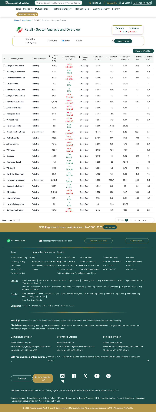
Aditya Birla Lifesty (15, 66)
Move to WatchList (143, 51)
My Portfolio (16, 269)
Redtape (10, 156)
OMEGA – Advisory (27, 14)
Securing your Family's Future (70, 265)
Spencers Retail (13, 162)
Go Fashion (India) (14, 210)
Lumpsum (36, 306)
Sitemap (22, 378)
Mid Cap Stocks (111, 287)
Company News (89, 280)
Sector (66, 41)
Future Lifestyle (13, 126)
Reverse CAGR (67, 306)
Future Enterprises (15, 204)
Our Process (108, 265)
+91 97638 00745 (28, 350)
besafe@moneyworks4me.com (57, 241)
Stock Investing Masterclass (44, 265)
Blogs (34, 257)
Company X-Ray (18, 261)
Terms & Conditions (125, 398)
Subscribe (112, 3)
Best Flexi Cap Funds (115, 294)
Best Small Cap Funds (93, 294)
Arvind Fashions (14, 108)
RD (44, 306)
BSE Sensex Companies (73, 287)
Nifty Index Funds (37, 296)
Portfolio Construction (89, 265)
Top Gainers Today (30, 283)
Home (18, 9)
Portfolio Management (89, 269)
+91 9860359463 (19, 240)
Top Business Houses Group (110, 280)
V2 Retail (10, 168)
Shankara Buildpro (15, 102)
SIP (23, 306)
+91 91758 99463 (121, 350)
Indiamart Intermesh (15, 180)
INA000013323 (93, 227)
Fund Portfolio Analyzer (71, 294)
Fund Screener (52, 294)
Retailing (35, 66)
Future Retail (12, 84)
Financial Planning (88, 261)
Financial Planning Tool (21, 257)
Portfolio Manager (62, 9)
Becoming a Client (88, 273)
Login (126, 3)
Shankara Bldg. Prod (15, 90)
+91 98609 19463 (75, 350)
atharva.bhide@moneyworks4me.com (126, 346)
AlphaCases (73, 280)
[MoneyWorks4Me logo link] (16, 3)
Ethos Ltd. (11, 192)
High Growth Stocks (134, 280)
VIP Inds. (10, 150)
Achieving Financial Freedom (70, 273)
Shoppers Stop (13, 114)
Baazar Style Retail (15, 186)
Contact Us (131, 269)
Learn (116, 9)
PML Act (60, 398)
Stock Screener (29, 280)
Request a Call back (98, 241)
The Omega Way (110, 257)
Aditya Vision (12, 144)
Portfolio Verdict (18, 273)
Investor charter (108, 398)
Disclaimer (140, 398)
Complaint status (18, 398)
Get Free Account (142, 3)
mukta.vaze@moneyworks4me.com (78, 346)
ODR (97, 398)
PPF (49, 306)
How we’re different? (112, 261)
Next (145, 220)
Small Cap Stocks (94, 287)
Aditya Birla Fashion (15, 96)
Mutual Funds (42, 9)
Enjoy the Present (64, 269)
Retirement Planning (66, 261)
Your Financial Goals (66, 257)
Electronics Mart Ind (15, 78)
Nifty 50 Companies (31, 287)
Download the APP (44, 378)
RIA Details (110, 227)
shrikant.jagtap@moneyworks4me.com (33, 346)
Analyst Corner (101, 9)
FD (29, 306)
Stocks (28, 9)
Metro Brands (12, 138)
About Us (130, 265)
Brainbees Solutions (15, 132)
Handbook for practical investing (46, 261)
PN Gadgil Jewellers (15, 72)
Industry (52, 41)
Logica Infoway (13, 198)
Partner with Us (137, 241)
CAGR (56, 306)
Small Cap (84, 66)
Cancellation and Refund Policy (41, 398)
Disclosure (16, 401)
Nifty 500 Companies (51, 287)
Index (79, 41)
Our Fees (130, 257)
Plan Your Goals (83, 9)
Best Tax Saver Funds (32, 300)
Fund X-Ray (16, 265)
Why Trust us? (109, 269)
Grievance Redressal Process (79, 398)
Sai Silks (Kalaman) (15, 174)
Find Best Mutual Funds (32, 294)
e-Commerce (37, 132)
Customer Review (134, 261)
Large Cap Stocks (129, 287)
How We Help (86, 257)
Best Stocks (44, 280)
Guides (35, 269)
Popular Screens (58, 280)
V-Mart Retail (12, 120)
